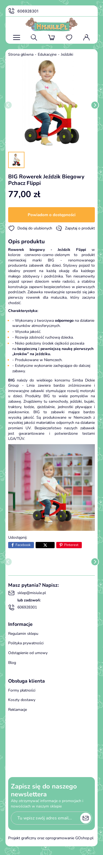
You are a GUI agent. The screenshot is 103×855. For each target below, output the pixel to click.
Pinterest (71, 544)
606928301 (23, 11)
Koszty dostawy (21, 699)
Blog (12, 662)
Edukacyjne (47, 54)
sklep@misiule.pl (27, 593)
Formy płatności (21, 690)
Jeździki (67, 54)
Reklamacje (17, 709)
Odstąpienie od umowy (28, 652)
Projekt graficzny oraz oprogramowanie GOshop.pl (50, 838)
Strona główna (20, 54)
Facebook (23, 544)
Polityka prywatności (25, 643)
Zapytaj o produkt (75, 228)
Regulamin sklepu (23, 633)
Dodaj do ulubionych (30, 228)
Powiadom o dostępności (52, 214)
